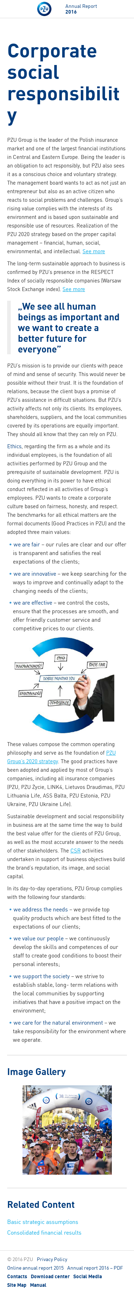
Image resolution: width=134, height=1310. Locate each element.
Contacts (17, 1276)
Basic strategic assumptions (42, 1221)
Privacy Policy (52, 1259)
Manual (38, 1285)
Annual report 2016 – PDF (95, 1268)
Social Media (87, 1276)
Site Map (16, 1285)
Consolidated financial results (44, 1232)
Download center (50, 1276)
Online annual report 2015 (35, 1268)
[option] (67, 1131)
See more (94, 251)
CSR (75, 850)
